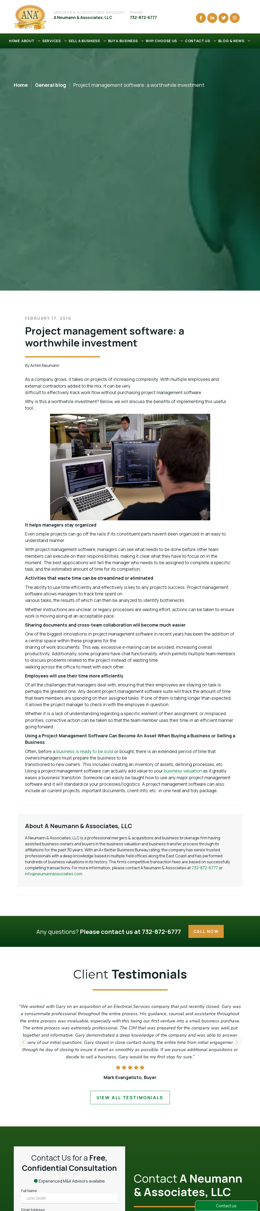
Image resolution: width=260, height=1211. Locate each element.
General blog (50, 85)
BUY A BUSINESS (126, 41)
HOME (14, 40)
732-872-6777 (205, 868)
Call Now (206, 931)
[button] (236, 1042)
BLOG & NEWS (234, 41)
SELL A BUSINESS (88, 41)
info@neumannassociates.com (53, 874)
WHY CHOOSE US (165, 41)
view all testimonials (130, 1098)
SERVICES (54, 41)
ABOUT (31, 41)
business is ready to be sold (84, 751)
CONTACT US (201, 41)
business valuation (183, 771)
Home (21, 85)
